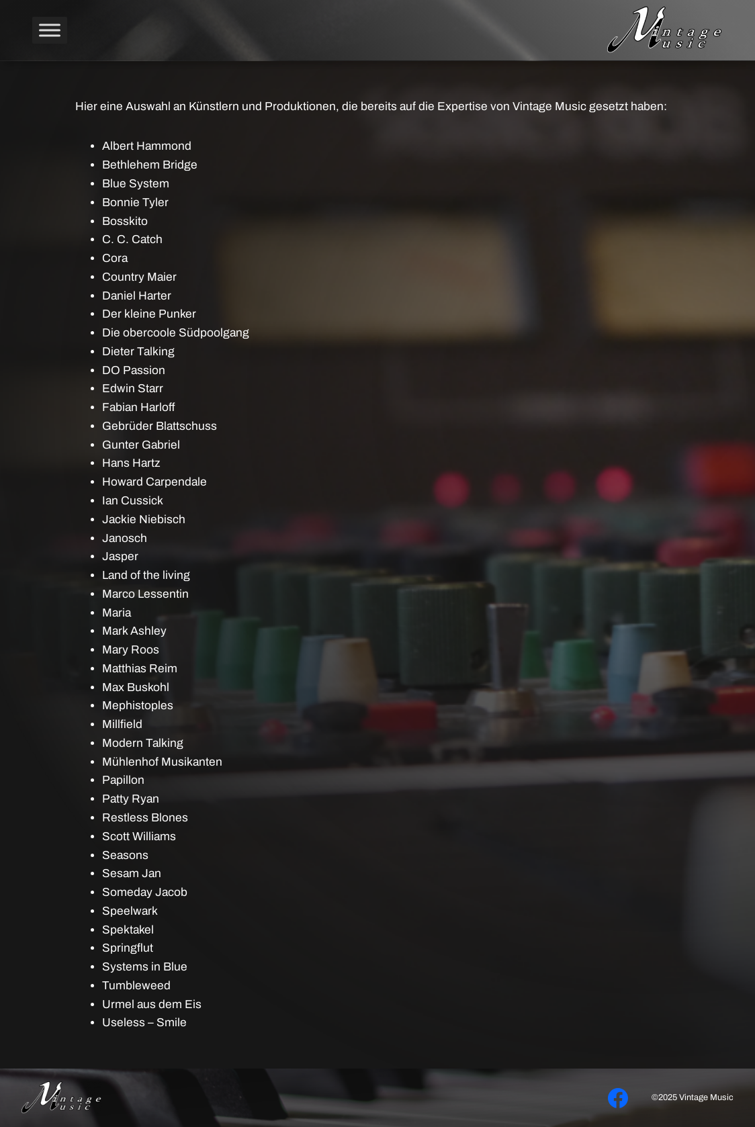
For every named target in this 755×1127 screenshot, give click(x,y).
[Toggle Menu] (49, 30)
